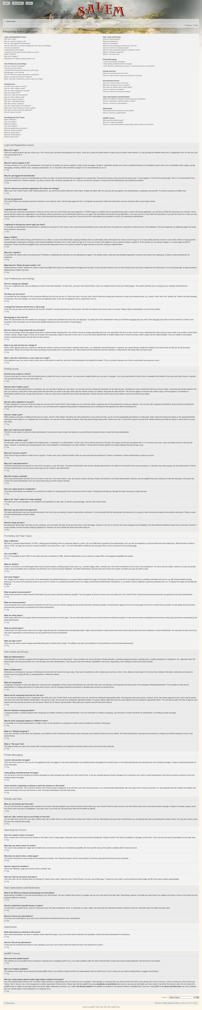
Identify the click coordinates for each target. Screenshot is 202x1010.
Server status (17, 3)
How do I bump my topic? (13, 112)
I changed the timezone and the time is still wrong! (21, 70)
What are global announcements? (15, 128)
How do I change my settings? (14, 66)
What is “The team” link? (111, 54)
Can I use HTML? (10, 122)
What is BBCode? (10, 119)
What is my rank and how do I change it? (18, 77)
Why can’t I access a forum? (14, 99)
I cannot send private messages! (114, 61)
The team (158, 1003)
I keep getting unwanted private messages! (117, 64)
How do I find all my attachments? (114, 113)
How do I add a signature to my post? (17, 90)
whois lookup (158, 982)
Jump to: (165, 997)
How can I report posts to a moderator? (17, 105)
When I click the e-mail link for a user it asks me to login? (23, 79)
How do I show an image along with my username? (21, 74)
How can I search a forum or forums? (115, 83)
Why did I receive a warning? (14, 103)
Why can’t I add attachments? (14, 101)
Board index (11, 21)
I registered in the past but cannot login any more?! (21, 52)
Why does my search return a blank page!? (117, 87)
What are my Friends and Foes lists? (115, 73)
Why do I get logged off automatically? (17, 43)
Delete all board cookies (171, 1003)
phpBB (92, 1007)
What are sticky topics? (12, 132)
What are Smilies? (10, 124)
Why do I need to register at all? (15, 41)
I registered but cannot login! (14, 50)
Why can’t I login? (10, 39)
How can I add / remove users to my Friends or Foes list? (122, 75)
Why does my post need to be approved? (18, 110)
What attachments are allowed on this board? (118, 110)
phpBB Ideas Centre (104, 971)
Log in (29, 3)
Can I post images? (11, 126)
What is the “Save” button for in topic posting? (19, 108)
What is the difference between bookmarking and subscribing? (124, 99)
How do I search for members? (113, 89)
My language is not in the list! (14, 72)
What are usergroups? (110, 43)
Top (7, 157)
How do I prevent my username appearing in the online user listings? (27, 46)
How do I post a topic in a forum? (15, 86)
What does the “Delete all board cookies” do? (19, 58)
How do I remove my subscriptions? (115, 103)
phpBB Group (66, 961)
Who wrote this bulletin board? (113, 120)
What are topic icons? (11, 137)
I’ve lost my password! (11, 48)
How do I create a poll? (12, 93)
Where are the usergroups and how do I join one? (120, 46)
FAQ (196, 25)
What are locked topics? (12, 134)
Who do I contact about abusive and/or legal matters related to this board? (128, 124)
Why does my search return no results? (116, 85)
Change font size (196, 21)
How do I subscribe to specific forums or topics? (119, 101)
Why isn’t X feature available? (113, 122)
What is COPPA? (10, 54)
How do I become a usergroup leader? (116, 48)
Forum (6, 3)
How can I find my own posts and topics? (117, 91)
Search (189, 25)
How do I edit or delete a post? (14, 88)
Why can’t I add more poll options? (16, 95)
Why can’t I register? (11, 56)
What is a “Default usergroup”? (113, 52)
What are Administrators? (111, 39)
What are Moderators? (110, 41)
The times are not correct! (13, 68)
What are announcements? (13, 130)
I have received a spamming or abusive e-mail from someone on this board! (128, 66)
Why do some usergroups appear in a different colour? (121, 50)
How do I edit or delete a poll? (14, 97)
